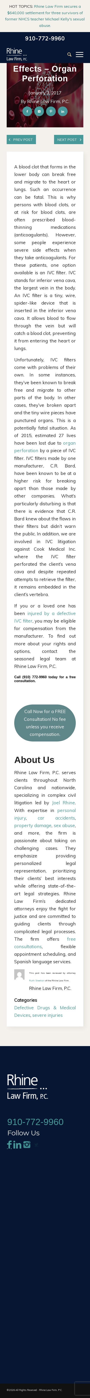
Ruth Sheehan (37, 981)
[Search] (67, 54)
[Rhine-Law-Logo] (37, 54)
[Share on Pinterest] (51, 121)
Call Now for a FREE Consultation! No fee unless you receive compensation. (45, 724)
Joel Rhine (63, 804)
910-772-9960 (45, 38)
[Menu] (77, 54)
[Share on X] (39, 121)
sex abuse (64, 826)
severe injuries (47, 1016)
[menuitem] (67, 54)
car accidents (56, 819)
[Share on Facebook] (27, 121)
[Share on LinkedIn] (63, 121)
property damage (32, 826)
